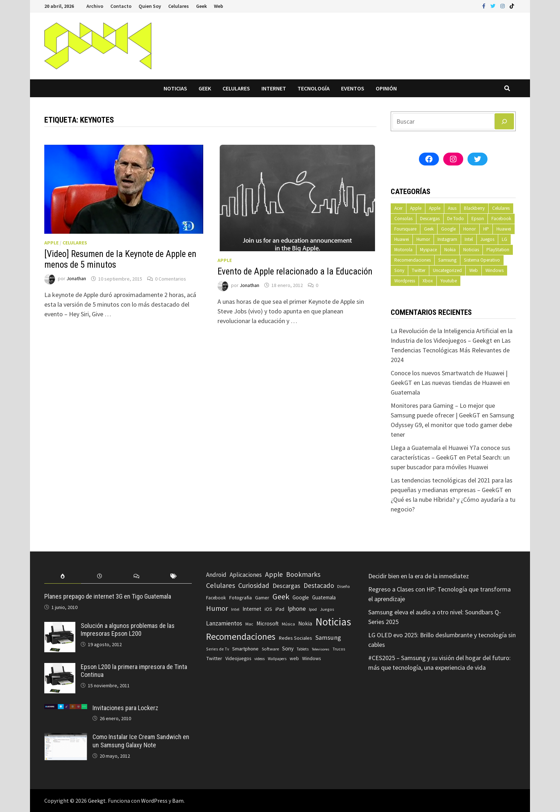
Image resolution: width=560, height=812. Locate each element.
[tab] (62, 576)
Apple (51, 242)
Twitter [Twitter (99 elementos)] (214, 658)
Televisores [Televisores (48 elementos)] (320, 649)
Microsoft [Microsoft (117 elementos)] (267, 623)
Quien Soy (150, 6)
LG (504, 239)
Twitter (418, 270)
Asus (452, 208)
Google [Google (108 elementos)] (300, 597)
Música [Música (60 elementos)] (288, 624)
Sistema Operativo (482, 260)
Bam (178, 800)
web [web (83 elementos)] (294, 658)
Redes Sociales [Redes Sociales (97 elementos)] (295, 638)
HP (486, 229)
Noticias (175, 88)
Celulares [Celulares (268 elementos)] (220, 585)
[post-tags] (173, 576)
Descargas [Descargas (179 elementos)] (286, 585)
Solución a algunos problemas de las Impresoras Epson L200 (128, 630)
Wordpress (404, 281)
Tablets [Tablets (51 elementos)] (303, 649)
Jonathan (76, 279)
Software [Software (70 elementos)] (270, 649)
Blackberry (474, 208)
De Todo (455, 219)
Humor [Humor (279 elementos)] (217, 608)
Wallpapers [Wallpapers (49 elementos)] (277, 658)
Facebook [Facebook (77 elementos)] (216, 598)
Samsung (447, 260)
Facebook (501, 219)
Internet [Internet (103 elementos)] (251, 608)
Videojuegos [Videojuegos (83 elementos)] (238, 658)
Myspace (428, 250)
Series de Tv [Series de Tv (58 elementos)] (217, 649)
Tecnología (314, 88)
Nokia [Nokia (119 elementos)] (305, 623)
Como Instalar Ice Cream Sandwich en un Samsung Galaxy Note (140, 741)
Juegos (487, 239)
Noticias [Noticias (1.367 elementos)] (333, 621)
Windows (494, 270)
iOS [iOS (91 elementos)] (268, 609)
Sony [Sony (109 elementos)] (288, 648)
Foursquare (405, 229)
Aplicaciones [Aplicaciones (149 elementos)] (246, 575)
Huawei (503, 229)
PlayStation (497, 250)
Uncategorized (447, 270)
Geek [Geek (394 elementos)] (280, 596)
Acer (398, 208)
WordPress (154, 800)
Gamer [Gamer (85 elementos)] (262, 597)
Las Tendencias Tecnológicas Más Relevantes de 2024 (451, 350)
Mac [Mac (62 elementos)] (249, 624)
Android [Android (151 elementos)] (216, 575)
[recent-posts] (99, 576)
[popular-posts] (62, 576)
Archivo (94, 6)
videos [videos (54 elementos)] (259, 658)
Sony (399, 270)
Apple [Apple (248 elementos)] (274, 574)
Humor (423, 239)
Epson (477, 219)
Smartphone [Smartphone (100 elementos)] (245, 648)
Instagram (447, 239)
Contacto (120, 6)
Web (218, 6)
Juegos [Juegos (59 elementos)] (327, 609)
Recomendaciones (412, 260)
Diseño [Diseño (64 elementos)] (343, 586)
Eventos (352, 88)
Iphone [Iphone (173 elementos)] (297, 609)
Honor (469, 229)
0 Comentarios (170, 279)
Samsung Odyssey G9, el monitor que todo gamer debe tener (452, 425)
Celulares (178, 6)
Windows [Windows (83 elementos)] (311, 658)
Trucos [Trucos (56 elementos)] (338, 649)
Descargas (430, 219)
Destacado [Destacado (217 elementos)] (319, 585)
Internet (273, 88)
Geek (201, 6)
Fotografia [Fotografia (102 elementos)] (240, 597)
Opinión (386, 88)
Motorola (403, 250)
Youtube (448, 281)
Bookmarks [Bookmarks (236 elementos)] (303, 574)
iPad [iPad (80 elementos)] (279, 609)
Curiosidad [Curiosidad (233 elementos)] (253, 585)
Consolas (403, 219)
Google (448, 229)
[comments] (136, 576)
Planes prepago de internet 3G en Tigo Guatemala (107, 596)
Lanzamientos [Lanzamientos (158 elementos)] (224, 623)
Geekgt (97, 800)
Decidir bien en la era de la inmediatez (418, 576)
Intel (469, 239)
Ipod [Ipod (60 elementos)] (313, 609)
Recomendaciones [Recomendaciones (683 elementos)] (240, 636)
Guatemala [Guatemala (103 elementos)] (324, 597)
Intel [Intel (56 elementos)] (235, 609)
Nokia (450, 250)
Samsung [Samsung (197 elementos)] (328, 637)
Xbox (427, 281)
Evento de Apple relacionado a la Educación (295, 271)
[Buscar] (504, 121)
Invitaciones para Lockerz (125, 708)
